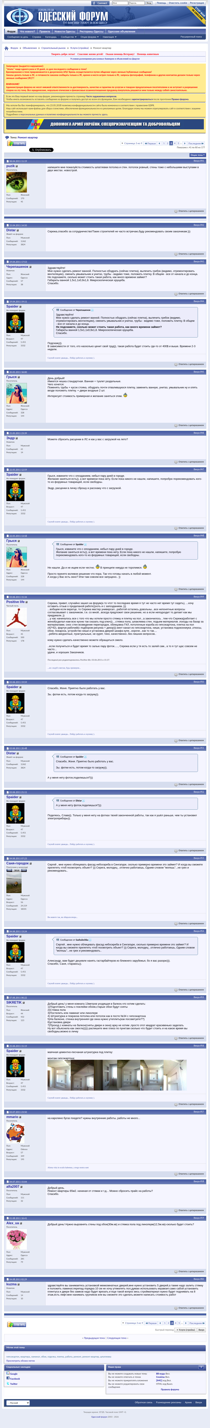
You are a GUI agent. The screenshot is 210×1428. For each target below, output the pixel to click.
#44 (202, 301)
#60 (202, 1279)
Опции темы (197, 155)
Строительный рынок (53, 47)
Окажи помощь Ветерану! (120, 54)
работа (68, 1356)
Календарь (51, 37)
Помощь (161, 3)
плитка (60, 1356)
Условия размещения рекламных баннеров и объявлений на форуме (105, 58)
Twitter (14, 1383)
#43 (202, 261)
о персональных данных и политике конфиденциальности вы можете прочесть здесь (62, 114)
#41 (202, 160)
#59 (202, 1217)
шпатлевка (105, 1356)
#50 (202, 681)
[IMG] (159, 1380)
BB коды (160, 1373)
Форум (11, 31)
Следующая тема (117, 1337)
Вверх (197, 160)
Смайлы (160, 1377)
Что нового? (27, 31)
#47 (202, 469)
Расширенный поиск (191, 36)
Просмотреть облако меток (20, 1360)
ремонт (77, 1356)
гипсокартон (12, 1356)
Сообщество (67, 37)
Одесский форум (99, 1416)
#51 (202, 747)
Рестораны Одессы (92, 31)
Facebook (15, 1378)
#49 (202, 596)
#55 (202, 997)
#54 (202, 931)
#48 (202, 535)
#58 (202, 1181)
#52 (202, 791)
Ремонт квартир (28, 137)
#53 (202, 858)
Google (13, 1373)
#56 (202, 1045)
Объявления (30, 47)
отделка (52, 1356)
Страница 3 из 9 (133, 143)
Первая (150, 143)
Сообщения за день (17, 37)
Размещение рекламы (168, 1402)
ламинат (35, 1356)
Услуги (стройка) (79, 47)
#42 (202, 224)
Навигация (108, 37)
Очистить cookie (178, 3)
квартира (25, 1356)
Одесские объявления (121, 31)
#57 (202, 1111)
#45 (202, 371)
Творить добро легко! (63, 54)
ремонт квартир (90, 1356)
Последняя (196, 143)
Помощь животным (148, 54)
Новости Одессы (65, 31)
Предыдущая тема (94, 1337)
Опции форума (88, 37)
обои (43, 1356)
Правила (45, 31)
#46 (202, 432)
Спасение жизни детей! (90, 54)
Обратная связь (143, 1402)
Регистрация (197, 3)
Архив (188, 1402)
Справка (36, 37)
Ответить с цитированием (189, 211)
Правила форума (170, 1389)
